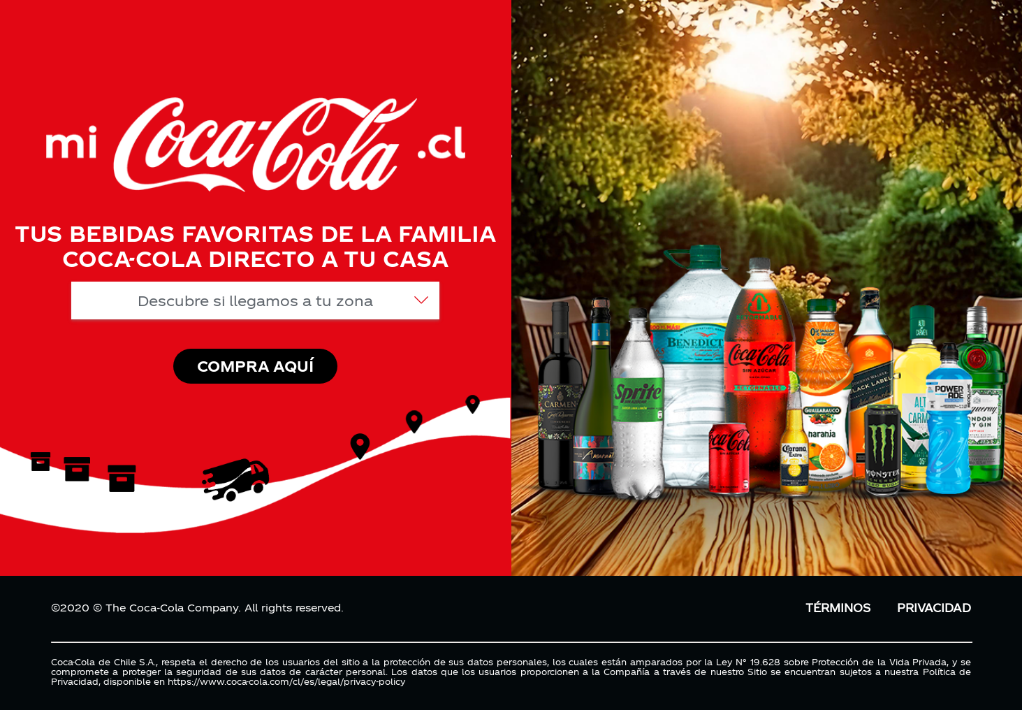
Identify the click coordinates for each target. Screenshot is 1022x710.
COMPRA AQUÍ (255, 366)
